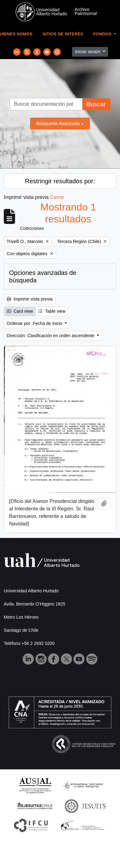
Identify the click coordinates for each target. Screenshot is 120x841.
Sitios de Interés (63, 34)
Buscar (96, 104)
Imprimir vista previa (30, 298)
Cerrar (57, 197)
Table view (51, 311)
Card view (20, 311)
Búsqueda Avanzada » (60, 123)
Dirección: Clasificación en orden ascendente (51, 335)
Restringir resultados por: (60, 181)
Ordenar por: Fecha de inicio (35, 323)
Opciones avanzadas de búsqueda (42, 276)
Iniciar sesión (88, 51)
